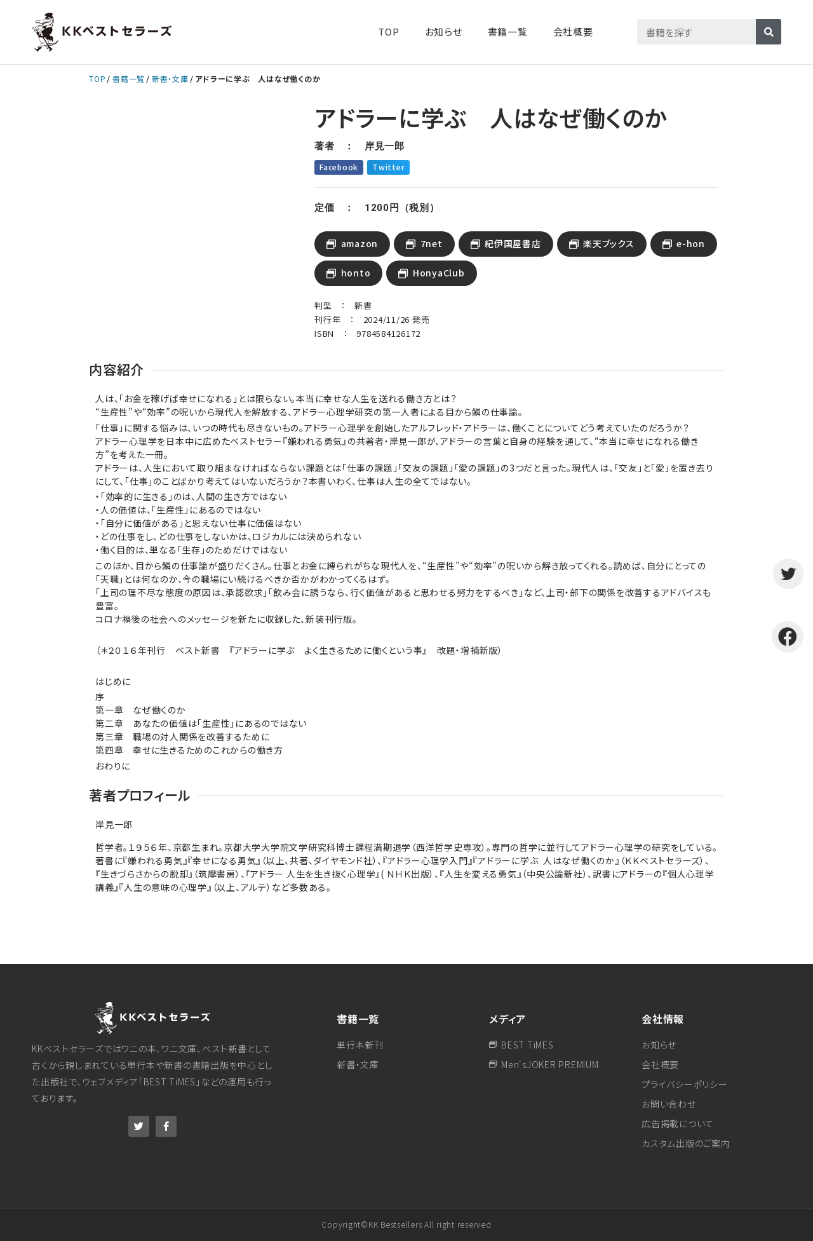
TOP (388, 31)
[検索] (768, 31)
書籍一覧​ (508, 31)
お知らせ (443, 31)
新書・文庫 (170, 78)
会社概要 (573, 31)
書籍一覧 (128, 78)
